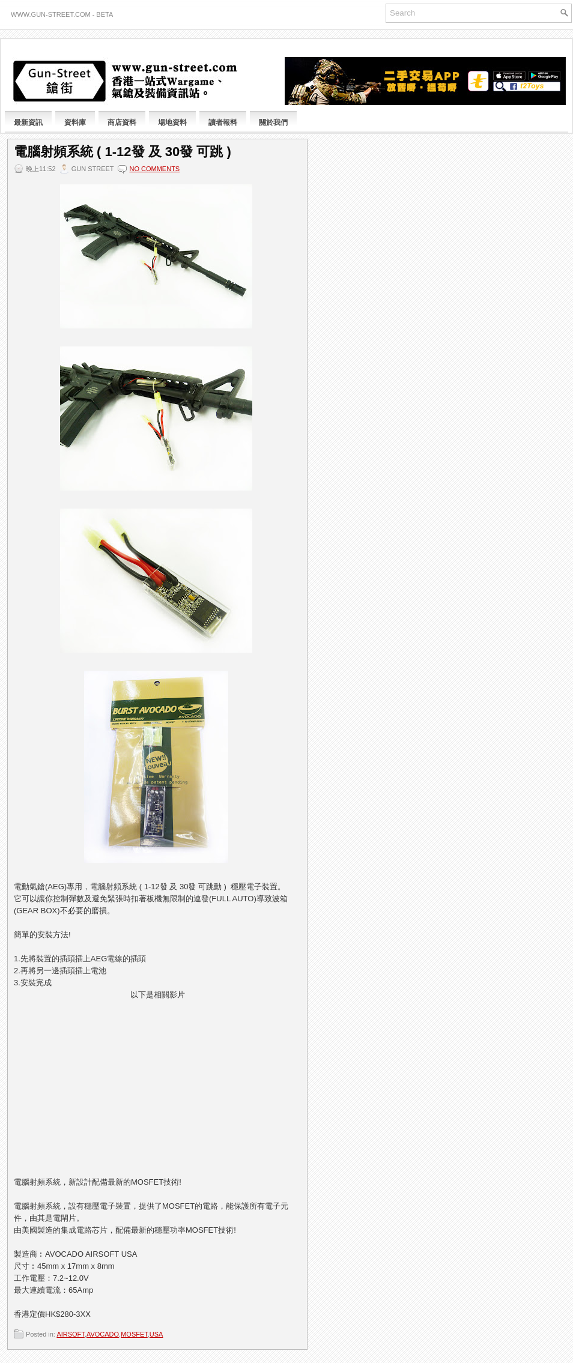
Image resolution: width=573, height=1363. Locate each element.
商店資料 (122, 122)
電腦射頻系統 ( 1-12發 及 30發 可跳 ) (122, 152)
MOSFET (134, 1334)
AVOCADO (102, 1334)
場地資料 (172, 122)
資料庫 (75, 122)
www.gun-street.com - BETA (62, 14)
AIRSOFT (70, 1334)
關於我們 (273, 122)
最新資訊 (28, 122)
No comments (154, 168)
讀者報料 (222, 122)
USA (156, 1334)
